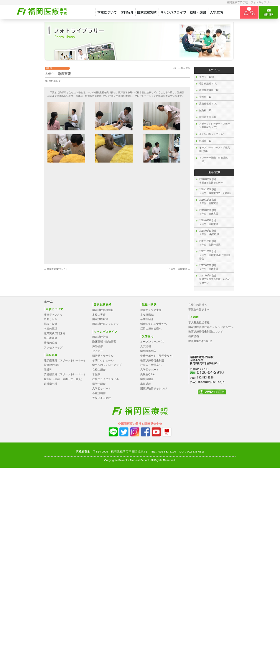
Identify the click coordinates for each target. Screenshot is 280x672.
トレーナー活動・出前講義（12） (213, 159)
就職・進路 (198, 12)
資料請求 (268, 12)
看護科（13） (206, 97)
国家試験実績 (147, 12)
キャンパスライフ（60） (212, 134)
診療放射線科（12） (210, 90)
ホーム (48, 301)
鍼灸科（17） (206, 110)
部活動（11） (206, 141)
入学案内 (216, 12)
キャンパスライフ (173, 12)
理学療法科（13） (208, 83)
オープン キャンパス (249, 12)
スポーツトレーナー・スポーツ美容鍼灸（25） (214, 125)
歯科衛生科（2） (208, 117)
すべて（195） (207, 77)
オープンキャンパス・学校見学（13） (214, 149)
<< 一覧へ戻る (181, 68)
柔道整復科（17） (208, 103)
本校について (107, 12)
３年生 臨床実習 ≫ (179, 269)
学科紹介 (127, 12)
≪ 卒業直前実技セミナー (57, 269)
